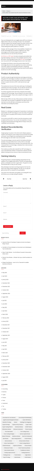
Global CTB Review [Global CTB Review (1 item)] (6, 436)
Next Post (25, 178)
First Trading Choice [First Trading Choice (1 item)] (24, 431)
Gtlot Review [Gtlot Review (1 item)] (5, 438)
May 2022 (4, 307)
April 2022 (4, 311)
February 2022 (5, 318)
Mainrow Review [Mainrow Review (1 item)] (8, 440)
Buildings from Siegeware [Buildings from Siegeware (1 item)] (25, 422)
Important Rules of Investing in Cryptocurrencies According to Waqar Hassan (16, 242)
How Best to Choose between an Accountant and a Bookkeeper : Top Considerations (17, 248)
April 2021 (4, 349)
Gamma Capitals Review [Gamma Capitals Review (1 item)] (25, 433)
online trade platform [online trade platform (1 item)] (9, 443)
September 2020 (6, 373)
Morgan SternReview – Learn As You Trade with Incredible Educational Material (15, 263)
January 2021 (5, 359)
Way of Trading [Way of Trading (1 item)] (6, 457)
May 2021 (4, 345)
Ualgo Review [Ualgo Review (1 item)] (28, 454)
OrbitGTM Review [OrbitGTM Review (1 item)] (6, 445)
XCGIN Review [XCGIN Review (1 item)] (28, 457)
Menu (4, 6)
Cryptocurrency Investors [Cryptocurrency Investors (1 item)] (17, 424)
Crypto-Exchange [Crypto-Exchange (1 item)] (6, 424)
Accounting (5, 388)
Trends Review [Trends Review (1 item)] (17, 454)
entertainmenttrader (21, 36)
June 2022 (4, 304)
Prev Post (9, 178)
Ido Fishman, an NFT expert (7, 56)
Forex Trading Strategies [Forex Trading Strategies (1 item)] (9, 433)
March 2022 (5, 314)
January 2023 (5, 279)
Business (4, 391)
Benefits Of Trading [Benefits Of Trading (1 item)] (7, 422)
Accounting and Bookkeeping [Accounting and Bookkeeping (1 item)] (25, 417)
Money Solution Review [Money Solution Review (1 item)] (24, 440)
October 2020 (5, 370)
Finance (4, 397)
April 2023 (4, 276)
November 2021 (6, 328)
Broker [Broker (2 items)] (15, 422)
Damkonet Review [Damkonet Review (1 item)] (19, 426)
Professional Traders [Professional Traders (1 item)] (8, 447)
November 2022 (6, 286)
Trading (4, 409)
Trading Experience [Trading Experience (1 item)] (26, 452)
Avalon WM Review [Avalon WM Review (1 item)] (27, 419)
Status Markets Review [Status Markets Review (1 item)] (9, 450)
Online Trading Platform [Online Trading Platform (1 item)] (25, 443)
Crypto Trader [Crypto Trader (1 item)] (29, 424)
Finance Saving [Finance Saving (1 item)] (28, 429)
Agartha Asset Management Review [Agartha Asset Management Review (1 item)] (10, 419)
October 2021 (5, 331)
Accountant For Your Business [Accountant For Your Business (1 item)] (9, 417)
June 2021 (4, 342)
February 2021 (5, 356)
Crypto (4, 394)
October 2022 (5, 290)
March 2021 (5, 352)
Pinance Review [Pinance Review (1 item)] (28, 445)
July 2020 (4, 380)
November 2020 (6, 366)
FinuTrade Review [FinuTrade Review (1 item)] (9, 431)
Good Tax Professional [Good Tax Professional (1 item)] (27, 436)
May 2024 (4, 272)
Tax (3, 406)
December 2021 (6, 324)
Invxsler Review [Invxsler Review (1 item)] (28, 438)
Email (5, 212)
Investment (5, 403)
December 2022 (6, 283)
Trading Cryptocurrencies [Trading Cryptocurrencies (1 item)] (9, 452)
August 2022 (5, 297)
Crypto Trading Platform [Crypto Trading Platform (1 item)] (7, 426)
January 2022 (5, 321)
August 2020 (5, 377)
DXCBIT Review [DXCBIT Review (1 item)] (28, 426)
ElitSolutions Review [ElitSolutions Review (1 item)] (6, 429)
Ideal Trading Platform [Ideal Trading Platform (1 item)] (16, 438)
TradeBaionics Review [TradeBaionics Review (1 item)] (25, 450)
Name (5, 206)
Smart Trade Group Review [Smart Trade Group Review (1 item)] (24, 447)
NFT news (22, 59)
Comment (5, 192)
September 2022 (6, 293)
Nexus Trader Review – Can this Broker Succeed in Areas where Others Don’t (16, 253)
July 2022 (4, 300)
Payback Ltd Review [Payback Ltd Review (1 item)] (17, 445)
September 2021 (6, 335)
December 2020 (6, 363)
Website (5, 219)
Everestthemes (6, 469)
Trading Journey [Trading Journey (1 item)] (6, 454)
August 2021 (5, 338)
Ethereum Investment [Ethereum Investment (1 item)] (18, 429)
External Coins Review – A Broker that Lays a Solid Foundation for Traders (17, 258)
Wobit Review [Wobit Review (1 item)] (17, 457)
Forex (3, 400)
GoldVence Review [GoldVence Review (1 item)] (16, 436)
